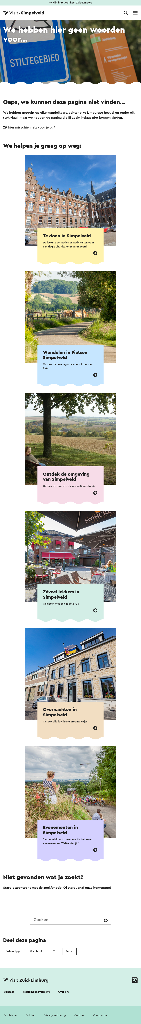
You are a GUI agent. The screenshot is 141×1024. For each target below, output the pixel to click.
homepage (101, 887)
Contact (9, 991)
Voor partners (101, 1015)
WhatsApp (13, 951)
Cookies (79, 1015)
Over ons (64, 991)
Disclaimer (10, 1015)
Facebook (36, 951)
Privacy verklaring (55, 1015)
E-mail (69, 951)
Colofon (30, 1015)
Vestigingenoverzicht (36, 991)
